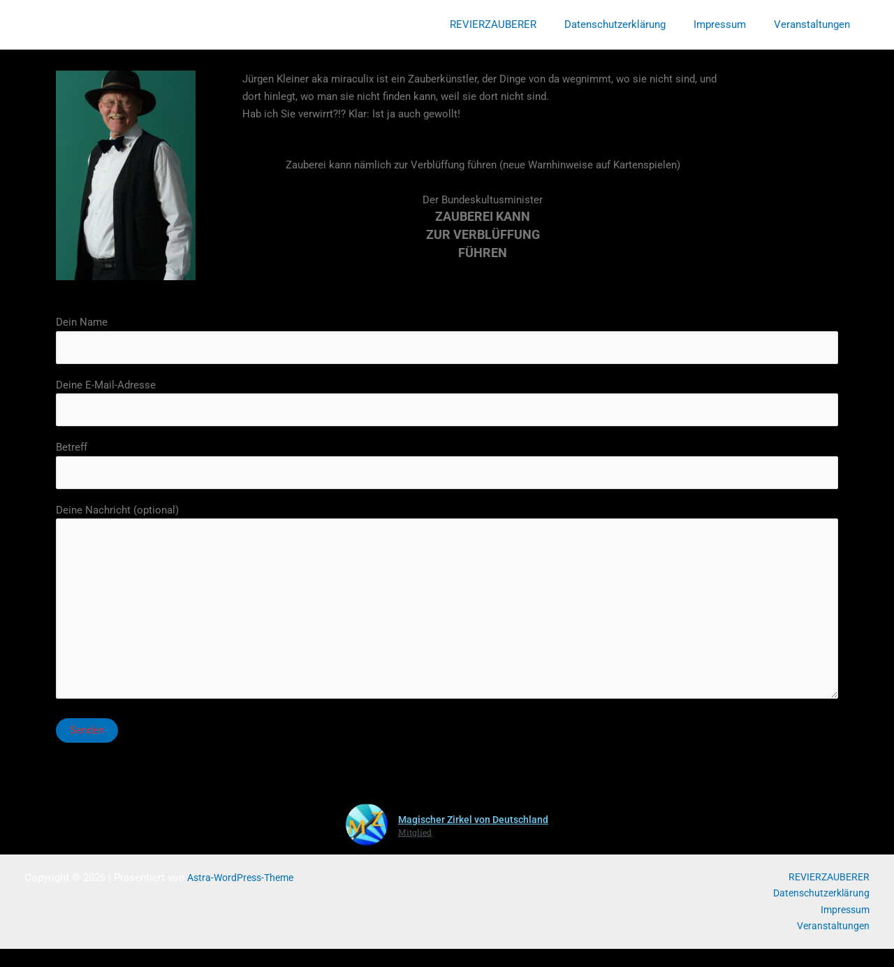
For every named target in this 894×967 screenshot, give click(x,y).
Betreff (447, 469)
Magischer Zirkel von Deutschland (473, 835)
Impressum (730, 24)
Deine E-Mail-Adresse (447, 405)
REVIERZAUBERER (517, 24)
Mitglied (412, 847)
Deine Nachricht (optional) (447, 614)
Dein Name (447, 340)
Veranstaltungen (815, 24)
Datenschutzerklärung (632, 24)
